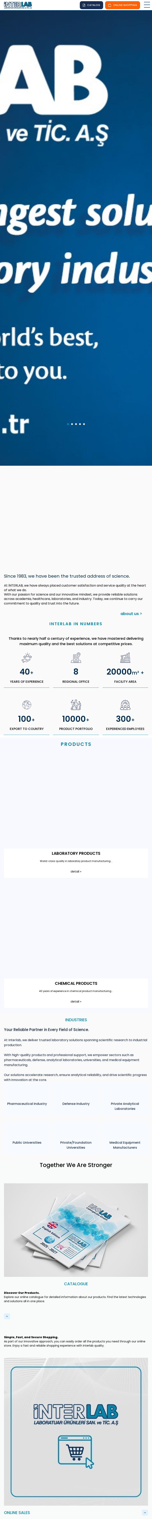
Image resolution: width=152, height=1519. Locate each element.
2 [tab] (73, 369)
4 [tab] (81, 369)
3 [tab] (77, 369)
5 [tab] (85, 369)
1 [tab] (69, 369)
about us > (131, 557)
